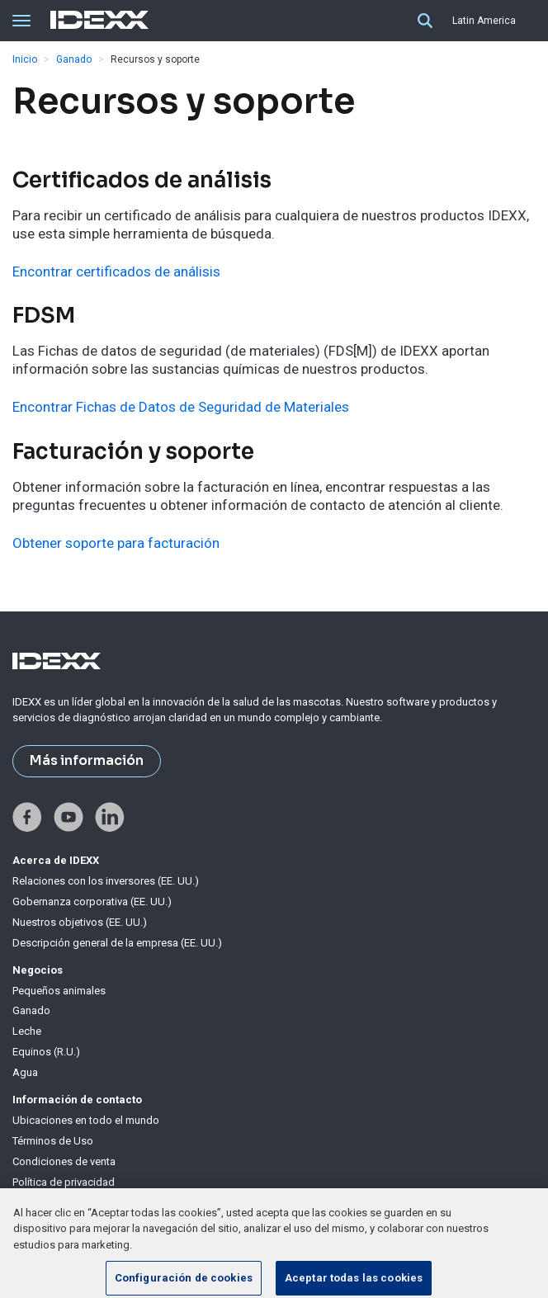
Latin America (484, 20)
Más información (87, 761)
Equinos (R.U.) (46, 1051)
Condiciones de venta (64, 1161)
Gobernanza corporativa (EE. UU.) (92, 901)
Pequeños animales (59, 990)
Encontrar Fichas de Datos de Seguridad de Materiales (180, 407)
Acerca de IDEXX (55, 860)
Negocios (37, 970)
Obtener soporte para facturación (116, 543)
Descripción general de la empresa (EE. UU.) (117, 943)
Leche (26, 1031)
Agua (25, 1072)
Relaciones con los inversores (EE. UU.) (105, 881)
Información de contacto (77, 1099)
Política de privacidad (63, 1182)
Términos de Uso (52, 1141)
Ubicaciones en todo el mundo (85, 1120)
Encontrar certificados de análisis (116, 271)
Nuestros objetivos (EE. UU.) (79, 922)
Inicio (24, 59)
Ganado (74, 59)
